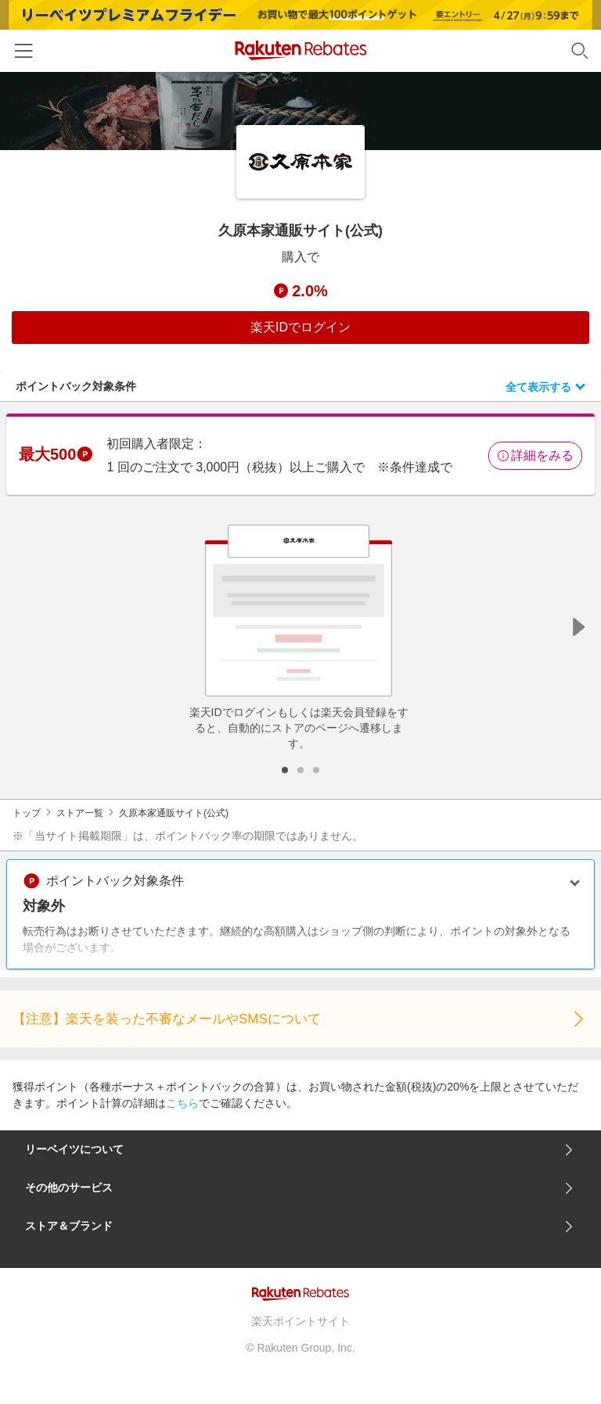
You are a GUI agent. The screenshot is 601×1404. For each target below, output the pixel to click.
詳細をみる (535, 455)
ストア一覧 (79, 813)
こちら (182, 1103)
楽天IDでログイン (300, 327)
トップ (27, 813)
